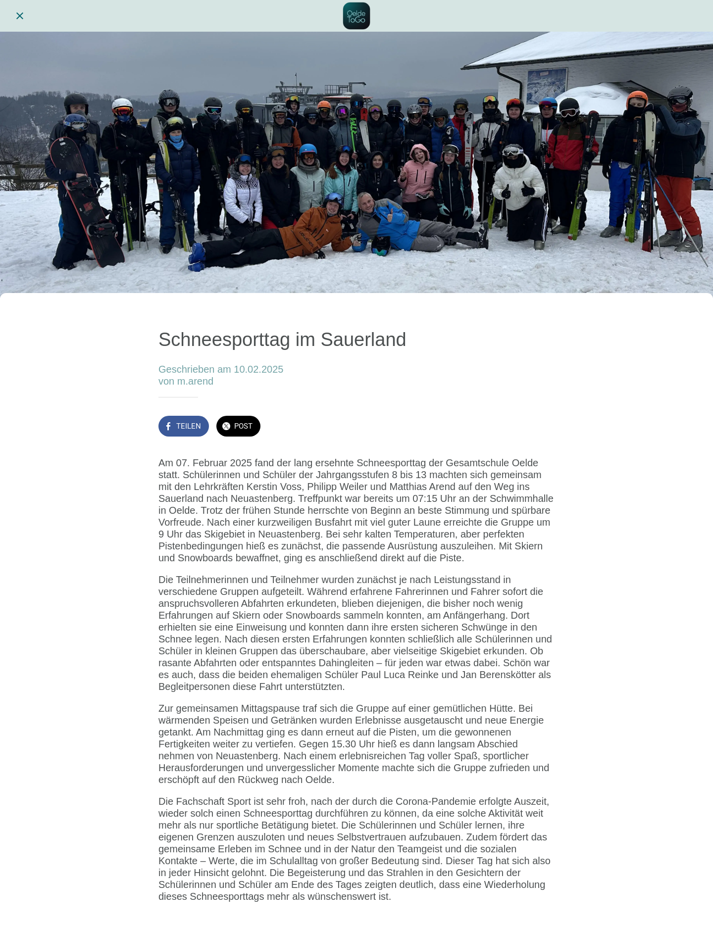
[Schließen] (20, 16)
